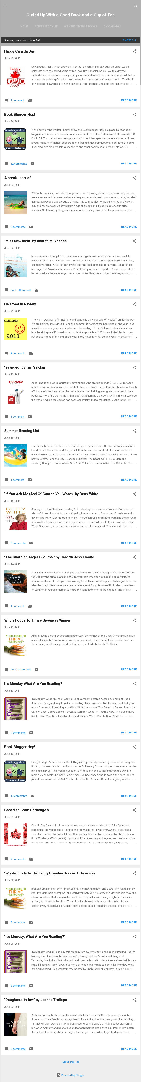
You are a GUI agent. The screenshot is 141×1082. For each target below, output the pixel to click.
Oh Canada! (112, 26)
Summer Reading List (21, 431)
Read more (129, 100)
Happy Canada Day (19, 51)
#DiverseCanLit (46, 26)
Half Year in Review (20, 304)
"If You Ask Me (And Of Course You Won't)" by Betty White (51, 494)
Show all (130, 40)
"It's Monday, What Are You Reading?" (34, 936)
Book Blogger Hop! (19, 114)
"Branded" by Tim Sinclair (24, 367)
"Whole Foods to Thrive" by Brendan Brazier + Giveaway (49, 873)
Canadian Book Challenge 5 (26, 810)
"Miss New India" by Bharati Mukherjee (35, 241)
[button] (134, 52)
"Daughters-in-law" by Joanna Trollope (35, 1000)
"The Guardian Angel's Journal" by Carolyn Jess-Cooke (49, 557)
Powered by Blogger (70, 1075)
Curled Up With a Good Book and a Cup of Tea (71, 14)
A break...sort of (17, 178)
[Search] (136, 7)
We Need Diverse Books (80, 26)
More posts (70, 1062)
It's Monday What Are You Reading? (33, 684)
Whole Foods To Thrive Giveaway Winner (37, 620)
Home (24, 26)
